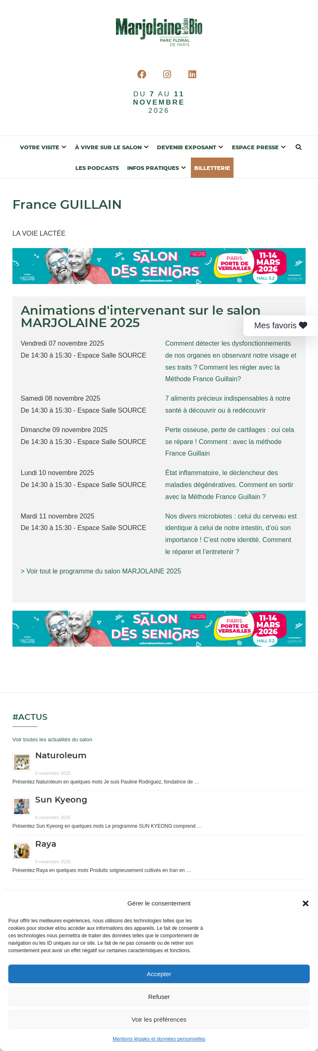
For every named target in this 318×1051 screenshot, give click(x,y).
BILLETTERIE (212, 168)
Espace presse (255, 147)
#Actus (30, 717)
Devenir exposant (186, 147)
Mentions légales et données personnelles (159, 1040)
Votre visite (39, 147)
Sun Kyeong (61, 800)
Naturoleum (61, 756)
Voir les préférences (159, 1019)
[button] (305, 904)
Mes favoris (280, 325)
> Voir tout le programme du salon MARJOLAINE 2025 (101, 571)
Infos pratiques (153, 168)
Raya (45, 844)
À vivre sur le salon (108, 147)
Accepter (159, 974)
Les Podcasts (97, 168)
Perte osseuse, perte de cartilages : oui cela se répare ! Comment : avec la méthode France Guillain (229, 441)
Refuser (159, 997)
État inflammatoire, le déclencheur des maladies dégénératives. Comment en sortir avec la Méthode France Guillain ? (229, 484)
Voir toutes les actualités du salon (52, 739)
